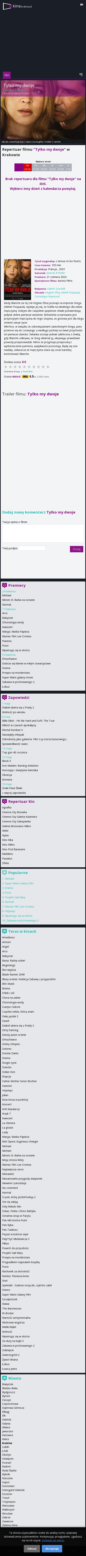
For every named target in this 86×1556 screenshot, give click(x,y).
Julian (5, 1095)
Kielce (5, 1439)
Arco (5, 613)
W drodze (8, 1313)
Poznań (6, 1462)
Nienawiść (8, 1174)
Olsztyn (6, 1454)
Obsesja (7, 775)
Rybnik (6, 1474)
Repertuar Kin (21, 801)
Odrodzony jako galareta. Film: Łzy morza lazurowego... (35, 739)
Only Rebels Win (11, 1206)
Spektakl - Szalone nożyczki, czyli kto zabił (27, 1285)
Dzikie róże (8, 1072)
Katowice (7, 1435)
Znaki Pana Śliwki (12, 788)
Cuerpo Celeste (11, 1007)
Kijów (5, 835)
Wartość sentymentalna (16, 1317)
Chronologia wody (13, 622)
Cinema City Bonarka (14, 812)
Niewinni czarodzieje (14, 1183)
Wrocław (7, 1513)
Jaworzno (7, 1431)
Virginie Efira (52, 292)
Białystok (7, 1384)
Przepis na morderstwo (16, 672)
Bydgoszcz (8, 1392)
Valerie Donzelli (21, 93)
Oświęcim (8, 1458)
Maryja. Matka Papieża (15, 631)
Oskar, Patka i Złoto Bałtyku (19, 1211)
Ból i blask (8, 983)
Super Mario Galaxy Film (19, 883)
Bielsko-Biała (9, 1388)
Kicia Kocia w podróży (15, 1099)
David (5, 1021)
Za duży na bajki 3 (13, 1341)
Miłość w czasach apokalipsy (19, 725)
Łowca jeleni (9, 1369)
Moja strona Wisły (13, 1160)
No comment (10, 1188)
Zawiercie (7, 1521)
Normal (6, 604)
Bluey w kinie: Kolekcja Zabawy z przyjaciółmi (29, 979)
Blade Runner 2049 (13, 974)
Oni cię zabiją (10, 1201)
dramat (51, 273)
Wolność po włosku (13, 712)
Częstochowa (10, 1403)
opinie (57, 141)
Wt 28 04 (44, 167)
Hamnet (7, 1086)
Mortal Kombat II (12, 730)
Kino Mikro (8, 844)
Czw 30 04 (61, 167)
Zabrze (6, 1517)
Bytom (6, 1396)
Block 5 (6, 761)
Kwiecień (7, 627)
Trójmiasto (9, 1501)
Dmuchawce (9, 658)
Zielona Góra (9, 1525)
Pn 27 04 (36, 167)
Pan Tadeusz (10, 1229)
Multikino (7, 854)
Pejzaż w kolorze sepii (15, 1234)
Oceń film (28, 371)
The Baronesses (11, 1308)
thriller (61, 273)
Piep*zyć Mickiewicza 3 (15, 1239)
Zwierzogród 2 (10, 1355)
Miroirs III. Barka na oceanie (18, 600)
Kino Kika (7, 840)
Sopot (6, 1482)
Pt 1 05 (68, 167)
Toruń (6, 1497)
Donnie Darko (10, 1053)
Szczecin (7, 1494)
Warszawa (8, 1505)
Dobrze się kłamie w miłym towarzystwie (26, 663)
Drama (6, 668)
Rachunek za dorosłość (16, 1271)
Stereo (6, 1290)
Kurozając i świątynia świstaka (20, 770)
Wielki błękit (9, 1327)
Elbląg (5, 1411)
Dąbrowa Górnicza (13, 1407)
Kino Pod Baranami (13, 849)
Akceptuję (52, 1548)
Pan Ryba (7, 1225)
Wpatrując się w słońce (16, 650)
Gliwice (6, 1427)
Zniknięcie (8, 1350)
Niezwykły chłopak (13, 734)
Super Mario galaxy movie (17, 677)
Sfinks (5, 863)
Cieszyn (6, 1400)
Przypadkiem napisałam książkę (21, 1262)
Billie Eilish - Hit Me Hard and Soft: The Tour (28, 720)
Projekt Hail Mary (15, 897)
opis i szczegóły (34, 141)
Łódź (5, 1451)
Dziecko (7, 1067)
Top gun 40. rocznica (14, 752)
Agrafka (6, 807)
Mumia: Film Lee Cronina (16, 636)
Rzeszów (7, 1478)
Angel (5, 946)
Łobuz (6, 686)
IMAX (5, 830)
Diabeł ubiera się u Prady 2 (18, 707)
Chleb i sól (8, 993)
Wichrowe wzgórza (13, 1322)
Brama (6, 988)
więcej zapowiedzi (15, 792)
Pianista (7, 641)
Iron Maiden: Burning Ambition (20, 765)
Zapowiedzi (18, 697)
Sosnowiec (8, 1486)
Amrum (6, 942)
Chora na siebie (11, 997)
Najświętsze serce (13, 1169)
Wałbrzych (8, 1509)
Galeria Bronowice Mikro (16, 826)
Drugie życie (9, 1062)
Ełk (4, 1415)
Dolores (7, 1048)
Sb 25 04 (19, 167)
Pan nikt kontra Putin (14, 1220)
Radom (6, 1466)
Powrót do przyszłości (15, 1248)
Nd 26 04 (27, 167)
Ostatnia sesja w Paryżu (16, 1215)
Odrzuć (31, 1548)
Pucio (5, 645)
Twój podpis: (10, 548)
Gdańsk (6, 1419)
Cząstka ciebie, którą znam (18, 1011)
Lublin (5, 1447)
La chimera (8, 1123)
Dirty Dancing (10, 1030)
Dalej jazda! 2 (10, 1016)
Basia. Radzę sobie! (13, 960)
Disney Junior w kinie (14, 1034)
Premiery (16, 585)
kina (22, 6)
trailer (48, 141)
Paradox (7, 858)
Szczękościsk (9, 1299)
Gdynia (6, 1423)
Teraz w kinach (22, 931)
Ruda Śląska (9, 1470)
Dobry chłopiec (11, 1044)
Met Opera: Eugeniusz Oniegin (20, 1141)
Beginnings (8, 965)
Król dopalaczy (11, 1109)
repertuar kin (16, 141)
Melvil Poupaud (70, 292)
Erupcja (6, 1076)
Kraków (7, 1443)
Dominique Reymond (47, 296)
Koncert (7, 1104)
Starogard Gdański (13, 1490)
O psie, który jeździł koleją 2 (19, 1197)
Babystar (7, 618)
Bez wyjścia (9, 969)
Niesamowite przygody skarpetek (22, 1178)
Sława (5, 1303)
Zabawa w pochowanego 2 (18, 682)
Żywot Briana (10, 1359)
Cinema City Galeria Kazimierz (19, 816)
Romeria (7, 779)
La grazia (7, 1127)
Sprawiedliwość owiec (15, 744)
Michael (6, 595)
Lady (5, 1132)
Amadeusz (8, 937)
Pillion (5, 1243)
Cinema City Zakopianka (16, 821)
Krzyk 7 (6, 1113)
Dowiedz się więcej (53, 1540)
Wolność (7, 1331)
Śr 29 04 (52, 167)
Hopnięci (10, 911)
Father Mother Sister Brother (19, 1081)
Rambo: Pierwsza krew (15, 1276)
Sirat (5, 1280)
